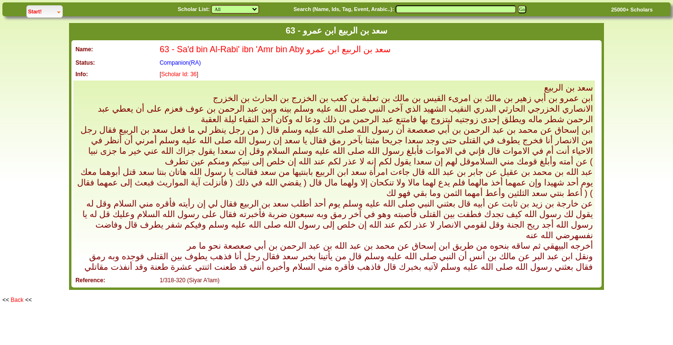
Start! (45, 10)
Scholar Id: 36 (179, 74)
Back (17, 300)
